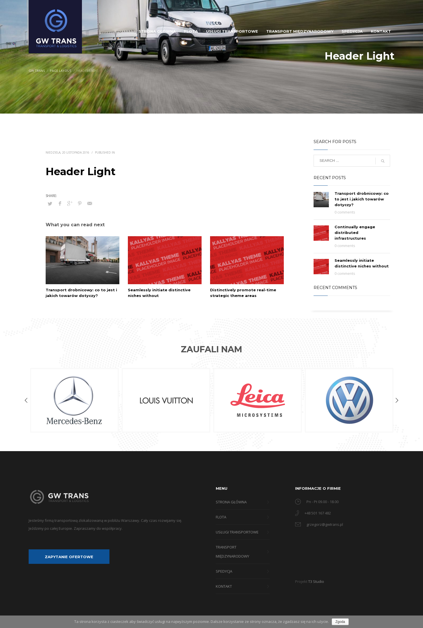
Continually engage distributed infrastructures (355, 232)
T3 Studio (316, 581)
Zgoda (340, 622)
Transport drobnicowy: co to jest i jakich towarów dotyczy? (362, 199)
